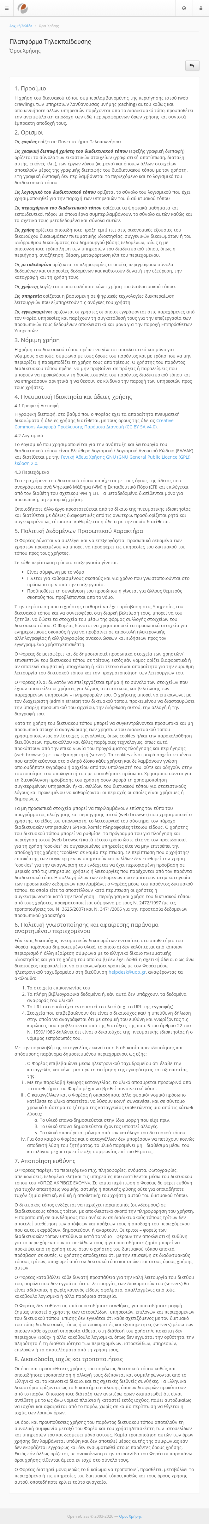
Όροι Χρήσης (130, 1516)
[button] (184, 8)
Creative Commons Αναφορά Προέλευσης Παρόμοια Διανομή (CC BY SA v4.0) (94, 423)
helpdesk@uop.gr (127, 972)
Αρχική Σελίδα (20, 26)
